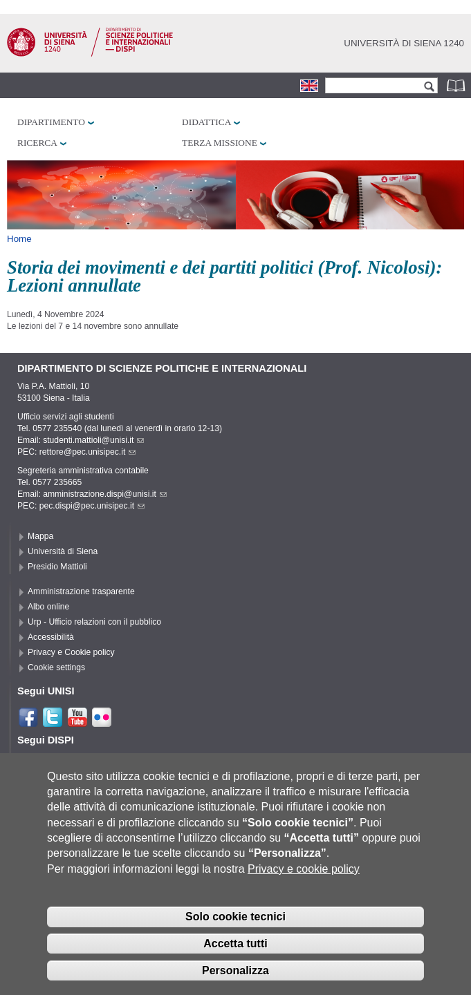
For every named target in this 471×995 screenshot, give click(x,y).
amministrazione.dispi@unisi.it (105, 494)
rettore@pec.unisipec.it (87, 452)
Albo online (48, 607)
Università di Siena (63, 551)
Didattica (206, 122)
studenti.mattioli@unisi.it (93, 440)
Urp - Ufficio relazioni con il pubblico (94, 622)
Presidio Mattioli (57, 566)
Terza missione (219, 143)
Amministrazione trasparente (81, 591)
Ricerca (37, 143)
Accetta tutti (235, 953)
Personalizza (235, 980)
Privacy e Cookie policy (71, 652)
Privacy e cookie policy (304, 878)
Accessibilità (51, 637)
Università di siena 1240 (404, 43)
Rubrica (457, 85)
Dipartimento (51, 122)
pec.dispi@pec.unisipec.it (92, 506)
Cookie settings (56, 667)
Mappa (40, 536)
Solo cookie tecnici (235, 926)
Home (19, 239)
